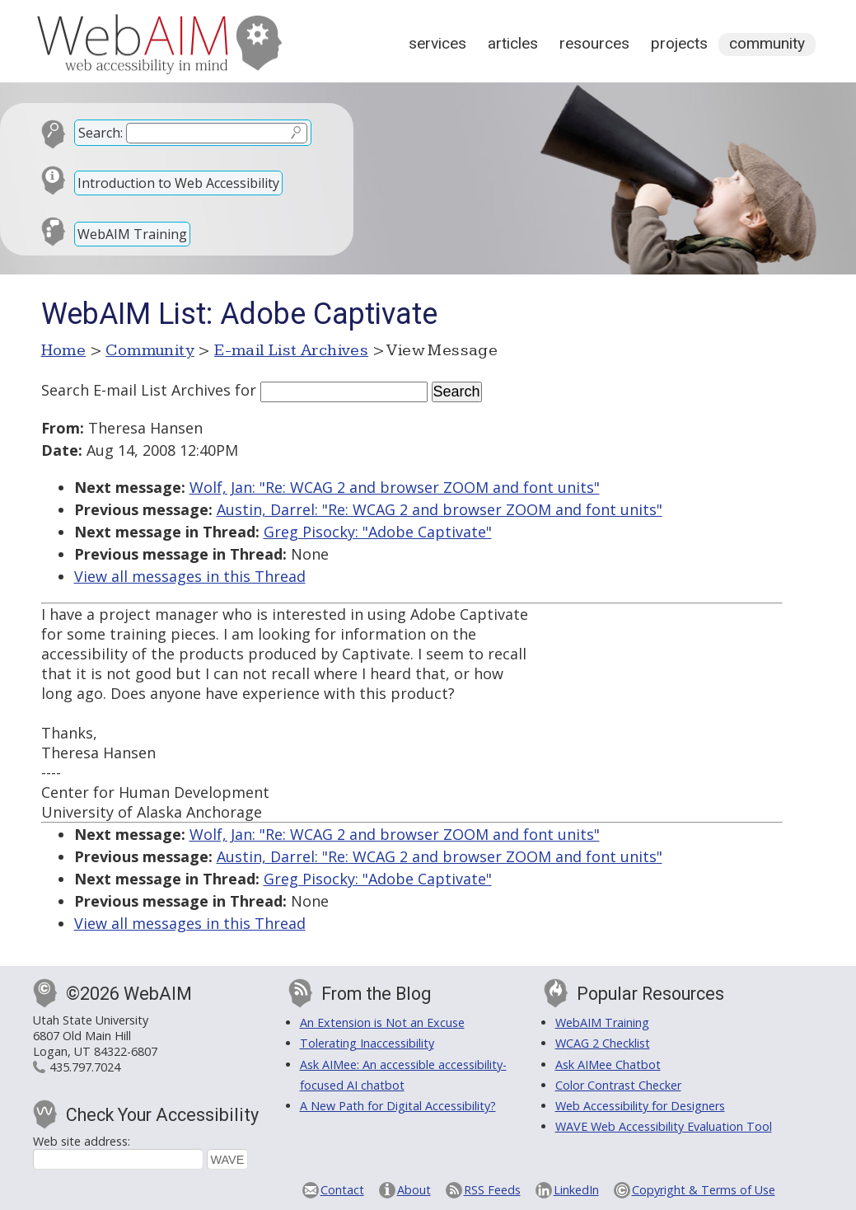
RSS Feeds (492, 1190)
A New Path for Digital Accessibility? (398, 1106)
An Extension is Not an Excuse (382, 1022)
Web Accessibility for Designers (640, 1106)
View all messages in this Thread (190, 576)
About (414, 1190)
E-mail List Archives (291, 350)
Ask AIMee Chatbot (608, 1064)
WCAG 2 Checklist (602, 1043)
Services (437, 43)
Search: (100, 133)
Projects (679, 43)
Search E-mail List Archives (136, 390)
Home (64, 350)
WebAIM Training (132, 234)
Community (767, 43)
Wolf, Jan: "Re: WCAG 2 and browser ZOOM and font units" (394, 487)
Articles (513, 43)
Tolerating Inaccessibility (367, 1043)
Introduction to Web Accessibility (178, 183)
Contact (342, 1190)
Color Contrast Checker (618, 1085)
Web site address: (81, 1141)
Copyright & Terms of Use (703, 1190)
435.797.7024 (84, 1067)
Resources (594, 43)
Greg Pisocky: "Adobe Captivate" (378, 532)
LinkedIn (576, 1190)
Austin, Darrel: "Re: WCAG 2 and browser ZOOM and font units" (439, 509)
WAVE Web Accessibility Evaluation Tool (663, 1126)
